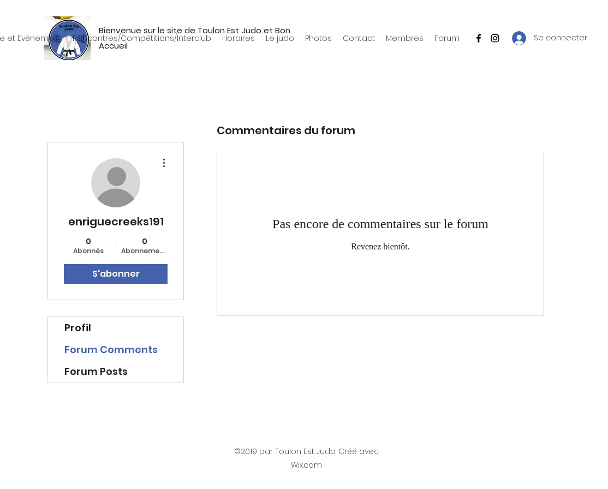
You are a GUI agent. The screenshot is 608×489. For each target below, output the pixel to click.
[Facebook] (478, 38)
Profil (77, 328)
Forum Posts (96, 371)
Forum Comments (111, 349)
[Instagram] (495, 38)
